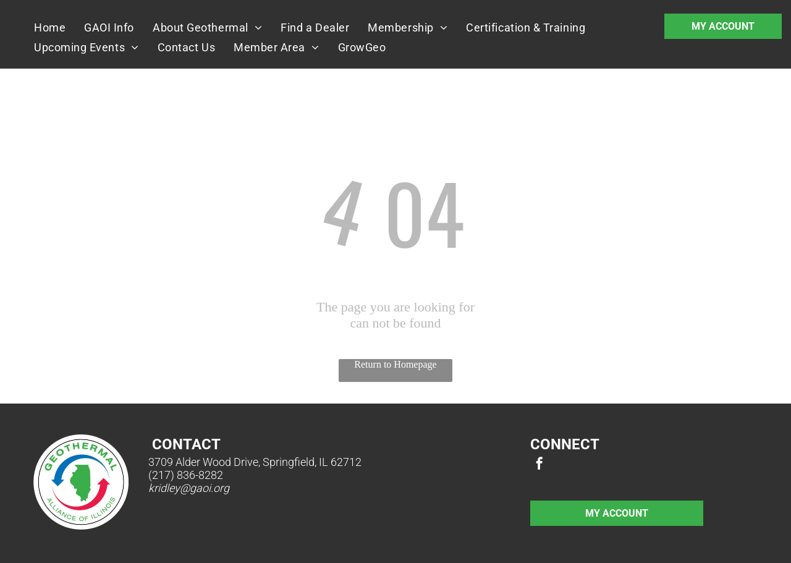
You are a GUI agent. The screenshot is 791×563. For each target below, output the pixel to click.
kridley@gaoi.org (188, 487)
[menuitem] (50, 27)
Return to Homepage (395, 364)
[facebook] (539, 465)
